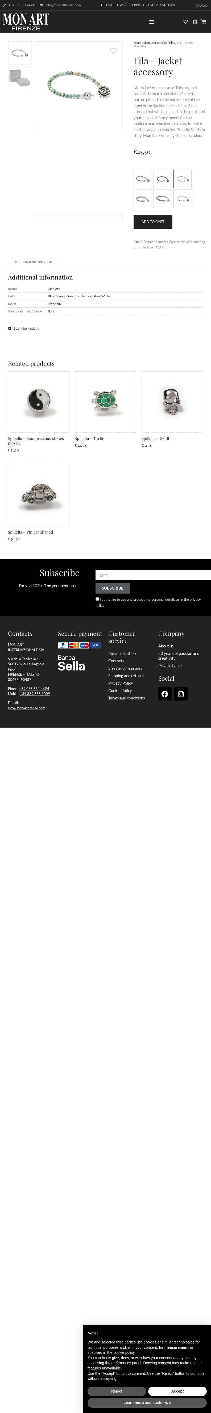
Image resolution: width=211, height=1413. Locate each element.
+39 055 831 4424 (34, 688)
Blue (51, 296)
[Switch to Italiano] (201, 5)
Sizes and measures (125, 668)
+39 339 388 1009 (35, 694)
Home (137, 42)
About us (166, 645)
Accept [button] (177, 1391)
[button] (152, 22)
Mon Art (54, 288)
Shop (146, 42)
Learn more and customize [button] (147, 1403)
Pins (172, 42)
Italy (51, 311)
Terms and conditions (126, 697)
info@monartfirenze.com (26, 708)
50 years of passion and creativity (178, 655)
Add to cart (153, 222)
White (105, 296)
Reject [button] (116, 1391)
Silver (96, 296)
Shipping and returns (126, 675)
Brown (60, 296)
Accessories (159, 42)
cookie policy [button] (123, 1352)
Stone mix (54, 304)
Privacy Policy (120, 683)
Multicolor (84, 296)
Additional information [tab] (33, 262)
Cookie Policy (120, 690)
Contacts (116, 660)
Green (71, 296)
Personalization (122, 653)
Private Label (170, 665)
